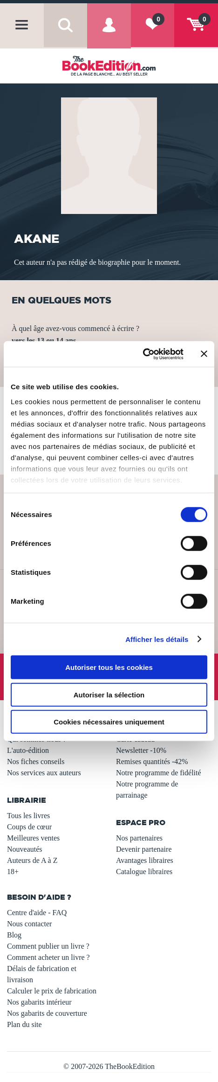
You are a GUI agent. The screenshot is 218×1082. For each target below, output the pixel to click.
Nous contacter (29, 924)
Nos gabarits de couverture (47, 1013)
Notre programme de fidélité (158, 773)
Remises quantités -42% (152, 761)
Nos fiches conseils (36, 761)
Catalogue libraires (144, 871)
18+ (13, 871)
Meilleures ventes (33, 838)
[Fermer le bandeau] (204, 354)
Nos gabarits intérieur (39, 1002)
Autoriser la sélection (109, 694)
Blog (14, 935)
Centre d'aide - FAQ (37, 913)
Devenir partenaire (143, 849)
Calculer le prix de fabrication (51, 991)
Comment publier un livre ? (48, 946)
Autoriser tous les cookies (109, 667)
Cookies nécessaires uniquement (109, 722)
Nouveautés (24, 849)
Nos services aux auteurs (44, 773)
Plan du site (24, 1024)
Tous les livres (28, 816)
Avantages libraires (144, 860)
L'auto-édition (28, 750)
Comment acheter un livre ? (48, 957)
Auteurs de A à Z (32, 860)
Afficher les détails (156, 639)
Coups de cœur (29, 827)
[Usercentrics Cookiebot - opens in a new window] (143, 354)
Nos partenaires (139, 838)
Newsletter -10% (141, 750)
